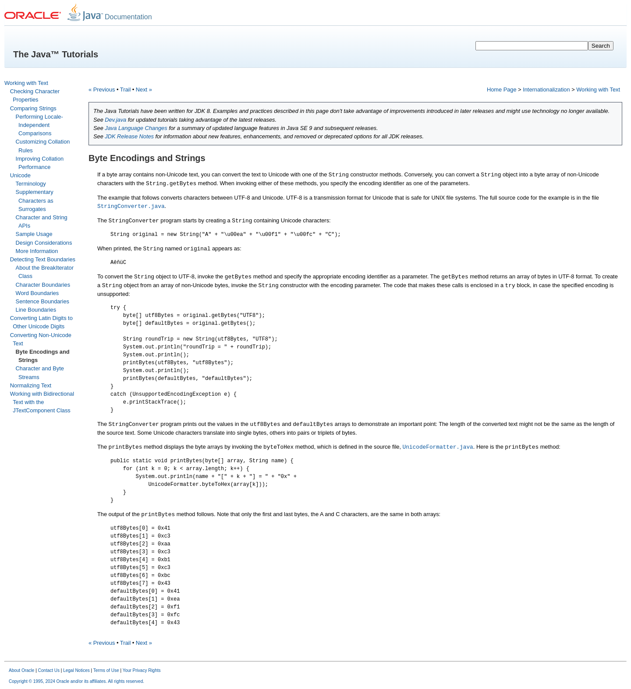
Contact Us (49, 670)
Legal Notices (76, 670)
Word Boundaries (37, 293)
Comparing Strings (33, 108)
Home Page (502, 89)
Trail (125, 89)
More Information (37, 251)
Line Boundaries (36, 309)
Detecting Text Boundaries (42, 259)
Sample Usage (34, 234)
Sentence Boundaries (42, 301)
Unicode (20, 175)
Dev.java (115, 119)
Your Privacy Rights (142, 670)
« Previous (102, 89)
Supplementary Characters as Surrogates (34, 200)
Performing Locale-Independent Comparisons (39, 125)
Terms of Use (106, 670)
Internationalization (546, 89)
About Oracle (21, 670)
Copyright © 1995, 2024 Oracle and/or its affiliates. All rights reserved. (76, 681)
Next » (144, 89)
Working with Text (26, 83)
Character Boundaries (43, 284)
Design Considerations (44, 242)
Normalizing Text (30, 385)
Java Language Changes (136, 128)
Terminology (31, 183)
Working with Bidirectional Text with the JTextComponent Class (42, 402)
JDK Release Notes (129, 136)
